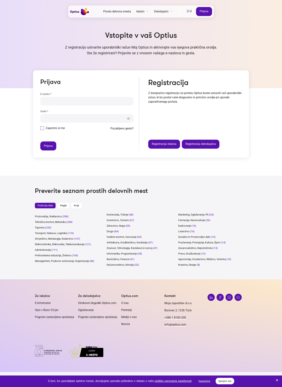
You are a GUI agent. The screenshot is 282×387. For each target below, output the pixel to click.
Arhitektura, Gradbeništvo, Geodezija (127, 242)
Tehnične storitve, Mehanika (50, 222)
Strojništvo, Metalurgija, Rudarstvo (54, 238)
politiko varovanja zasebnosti (173, 381)
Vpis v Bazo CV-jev (46, 310)
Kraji (76, 205)
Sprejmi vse (224, 381)
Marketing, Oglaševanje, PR (193, 214)
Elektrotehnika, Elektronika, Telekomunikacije (59, 244)
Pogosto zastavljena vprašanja (54, 317)
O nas (125, 303)
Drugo (110, 231)
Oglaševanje (86, 310)
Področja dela (45, 205)
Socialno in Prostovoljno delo (194, 236)
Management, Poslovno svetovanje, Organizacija (62, 261)
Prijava (204, 11)
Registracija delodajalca (200, 144)
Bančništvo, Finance (118, 259)
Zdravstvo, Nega (116, 225)
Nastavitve (204, 381)
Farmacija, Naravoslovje (192, 220)
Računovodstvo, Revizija (120, 264)
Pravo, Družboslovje (189, 253)
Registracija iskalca (164, 144)
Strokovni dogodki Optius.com (97, 303)
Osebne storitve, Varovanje (122, 236)
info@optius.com (175, 324)
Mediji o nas (129, 317)
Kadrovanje (184, 225)
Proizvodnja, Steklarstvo (48, 216)
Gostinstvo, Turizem (118, 220)
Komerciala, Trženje (117, 214)
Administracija (43, 249)
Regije (63, 205)
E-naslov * (45, 94)
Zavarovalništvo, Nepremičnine (195, 248)
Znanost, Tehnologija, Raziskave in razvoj (129, 248)
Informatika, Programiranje (122, 253)
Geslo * (44, 111)
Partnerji (126, 310)
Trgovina (40, 227)
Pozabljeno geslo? (122, 128)
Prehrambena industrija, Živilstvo (53, 255)
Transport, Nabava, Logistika (51, 233)
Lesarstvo (183, 231)
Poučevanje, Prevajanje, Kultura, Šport (199, 242)
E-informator (43, 303)
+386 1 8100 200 (175, 317)
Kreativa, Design (187, 264)
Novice (125, 324)
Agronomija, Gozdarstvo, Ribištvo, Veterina (202, 259)
